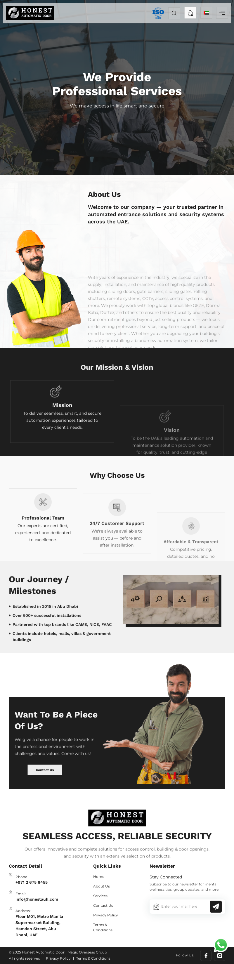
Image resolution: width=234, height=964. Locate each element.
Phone (21, 877)
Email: (20, 894)
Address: (23, 911)
